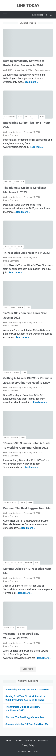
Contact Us (30, 740)
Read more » (31, 82)
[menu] (6, 14)
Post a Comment (42, 70)
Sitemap (18, 740)
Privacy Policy (28, 745)
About (9, 740)
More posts (28, 669)
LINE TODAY (28, 5)
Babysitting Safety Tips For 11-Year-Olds (27, 689)
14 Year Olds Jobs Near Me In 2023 (26, 253)
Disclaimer (43, 740)
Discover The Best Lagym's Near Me (27, 508)
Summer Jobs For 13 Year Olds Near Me (26, 724)
